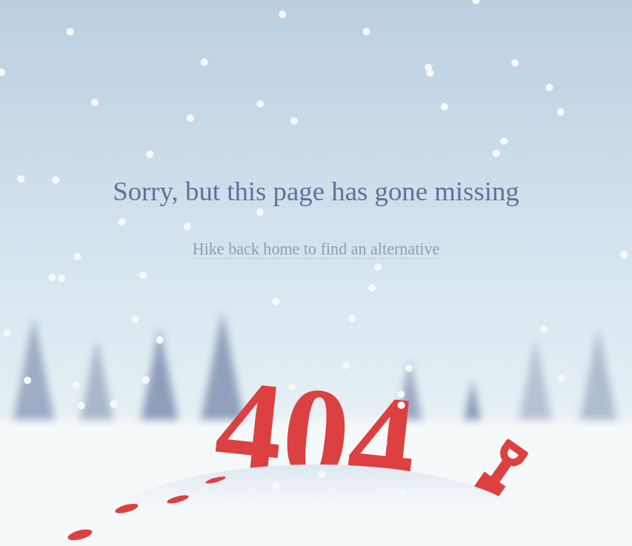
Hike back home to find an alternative (316, 249)
